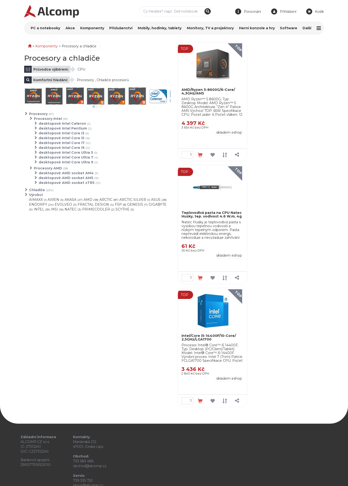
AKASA (74, 199)
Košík (319, 11)
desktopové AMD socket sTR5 (70, 183)
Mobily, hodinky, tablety (159, 28)
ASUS (159, 199)
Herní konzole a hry (257, 28)
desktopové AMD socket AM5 (69, 178)
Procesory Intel (51, 118)
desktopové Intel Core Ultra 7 (68, 157)
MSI (57, 209)
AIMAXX (38, 199)
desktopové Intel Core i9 (64, 147)
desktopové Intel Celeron (65, 123)
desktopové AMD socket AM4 (68, 173)
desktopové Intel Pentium (65, 128)
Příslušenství (120, 28)
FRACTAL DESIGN (96, 204)
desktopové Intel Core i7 (65, 143)
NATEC (73, 209)
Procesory (41, 114)
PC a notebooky (45, 28)
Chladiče (41, 190)
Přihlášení (288, 11)
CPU (81, 69)
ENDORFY (41, 204)
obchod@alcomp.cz (90, 466)
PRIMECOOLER (98, 209)
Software (288, 28)
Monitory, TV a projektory (210, 28)
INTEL (42, 209)
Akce (70, 28)
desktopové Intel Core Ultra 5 (68, 152)
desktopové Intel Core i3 (64, 133)
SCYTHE (125, 209)
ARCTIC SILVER (134, 199)
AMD (91, 199)
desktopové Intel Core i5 (64, 138)
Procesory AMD (51, 168)
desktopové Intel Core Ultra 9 (68, 162)
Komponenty (92, 28)
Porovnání (252, 11)
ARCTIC (108, 199)
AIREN (56, 199)
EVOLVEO (66, 204)
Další (307, 28)
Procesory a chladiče (79, 46)
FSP (120, 204)
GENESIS (137, 204)
